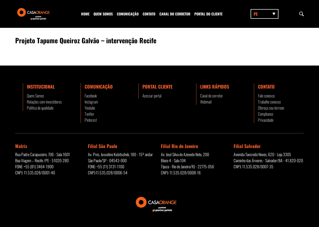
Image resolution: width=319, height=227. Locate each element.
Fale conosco (266, 96)
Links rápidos (214, 86)
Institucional (41, 86)
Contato (149, 13)
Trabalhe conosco (269, 102)
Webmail (206, 102)
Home (85, 13)
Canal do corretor (174, 13)
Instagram (91, 102)
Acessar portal (151, 96)
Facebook (91, 96)
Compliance (265, 114)
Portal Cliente (157, 86)
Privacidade (265, 120)
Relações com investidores (44, 102)
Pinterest (91, 120)
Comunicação (128, 13)
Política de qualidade (40, 108)
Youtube (90, 108)
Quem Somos (103, 13)
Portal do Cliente (208, 13)
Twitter (89, 114)
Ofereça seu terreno (271, 108)
